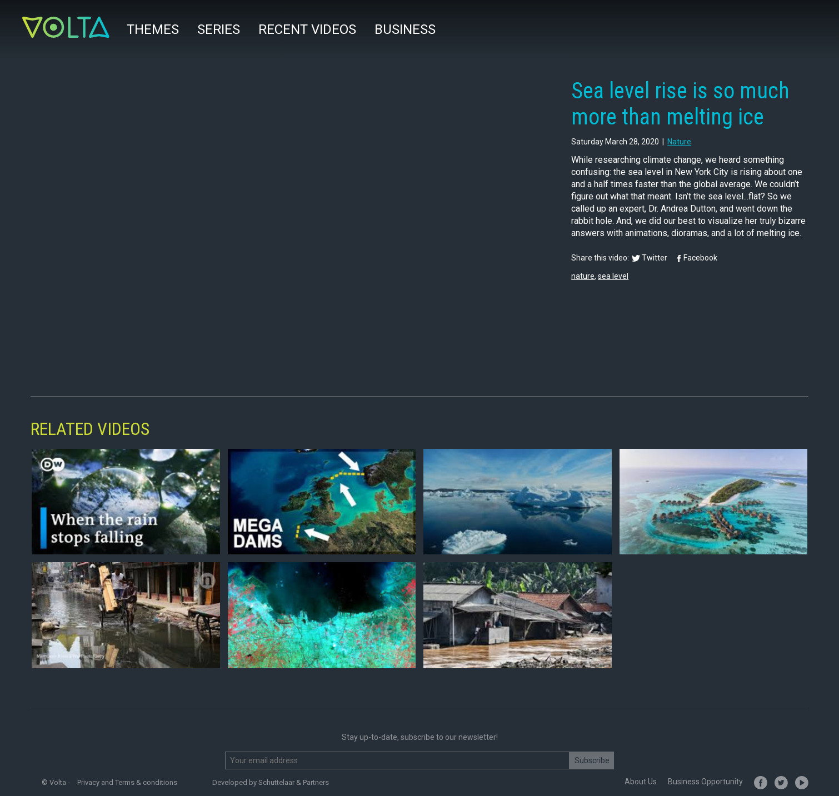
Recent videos (307, 29)
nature (679, 141)
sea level (613, 276)
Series (218, 29)
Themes (153, 29)
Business (405, 29)
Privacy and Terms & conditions (127, 782)
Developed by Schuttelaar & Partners (270, 782)
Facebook (700, 257)
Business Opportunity (705, 781)
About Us (641, 781)
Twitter (654, 257)
